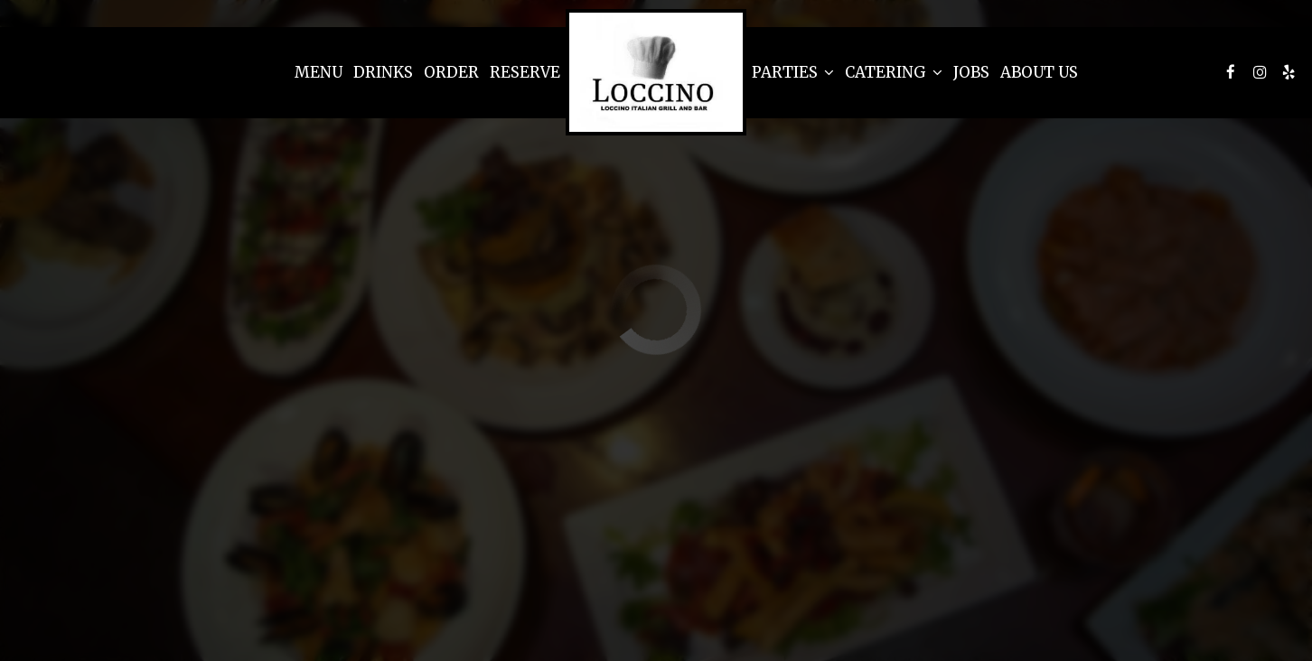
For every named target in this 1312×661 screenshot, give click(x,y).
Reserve (525, 72)
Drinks (383, 72)
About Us (1039, 72)
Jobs (971, 72)
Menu (318, 72)
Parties (793, 72)
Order (451, 72)
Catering (893, 72)
